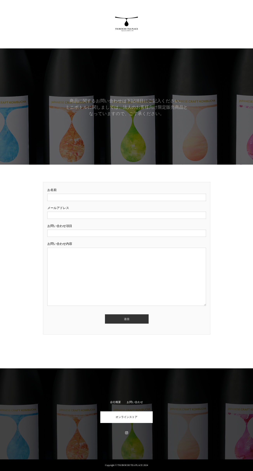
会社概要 (115, 402)
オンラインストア (126, 417)
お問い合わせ (135, 402)
